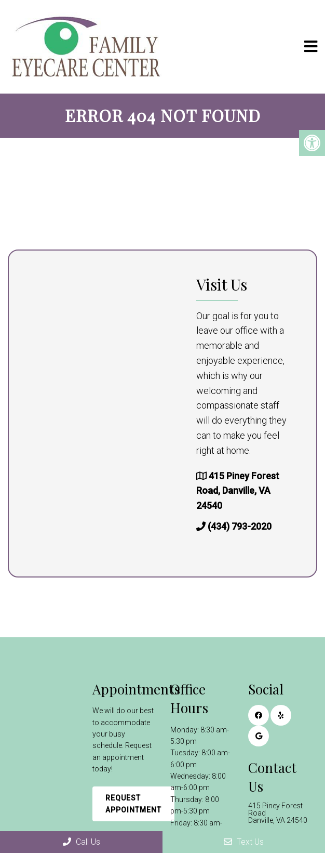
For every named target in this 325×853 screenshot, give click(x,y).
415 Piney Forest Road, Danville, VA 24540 (237, 490)
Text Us (244, 842)
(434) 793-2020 (240, 526)
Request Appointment (133, 803)
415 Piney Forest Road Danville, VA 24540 (277, 813)
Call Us (81, 842)
